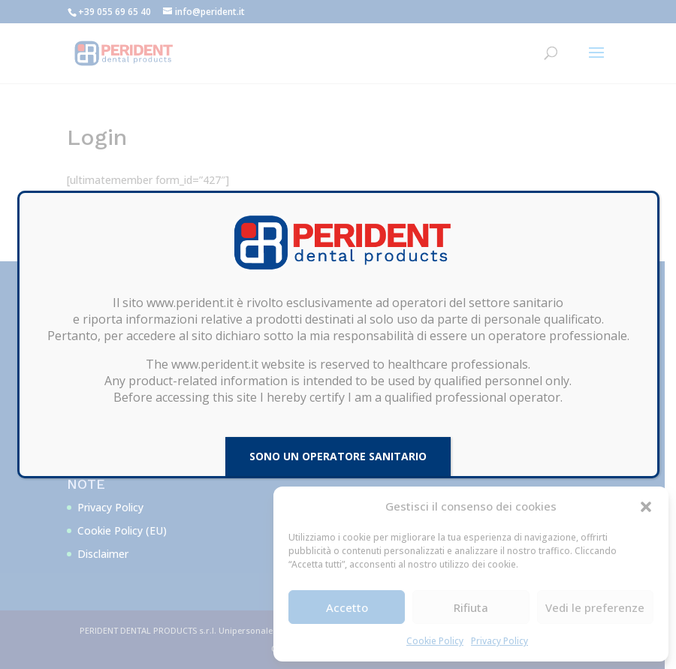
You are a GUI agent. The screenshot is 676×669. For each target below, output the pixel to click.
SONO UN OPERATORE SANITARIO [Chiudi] (338, 456)
